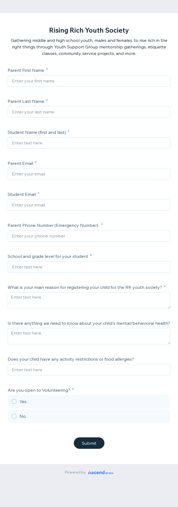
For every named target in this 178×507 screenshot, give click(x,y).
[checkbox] (89, 402)
